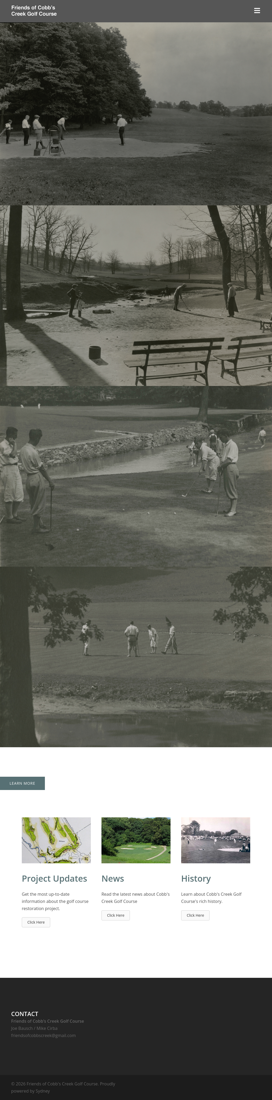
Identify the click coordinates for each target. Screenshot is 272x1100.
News (112, 878)
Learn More (22, 783)
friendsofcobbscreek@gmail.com (43, 1035)
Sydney (43, 1091)
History (196, 878)
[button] (36, 922)
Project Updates (54, 878)
